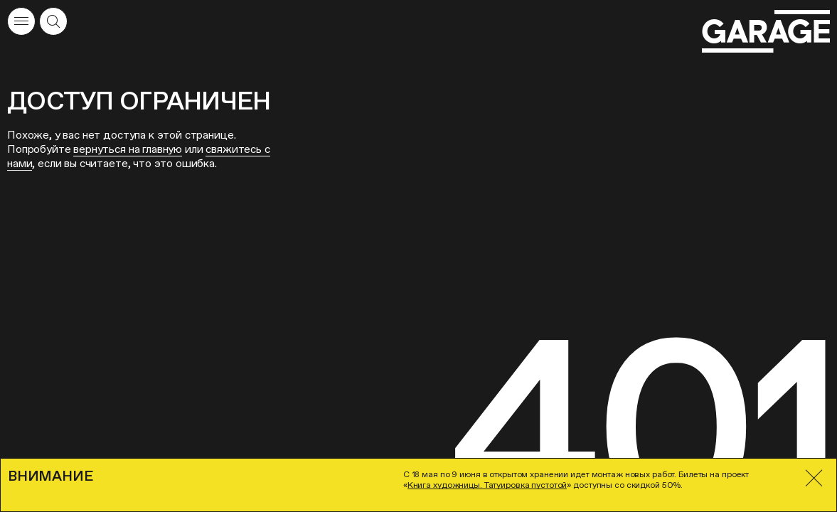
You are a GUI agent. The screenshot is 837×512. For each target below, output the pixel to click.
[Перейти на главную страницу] (766, 31)
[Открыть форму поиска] (53, 21)
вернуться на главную (127, 149)
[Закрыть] (814, 478)
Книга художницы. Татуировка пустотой (487, 485)
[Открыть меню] (21, 21)
